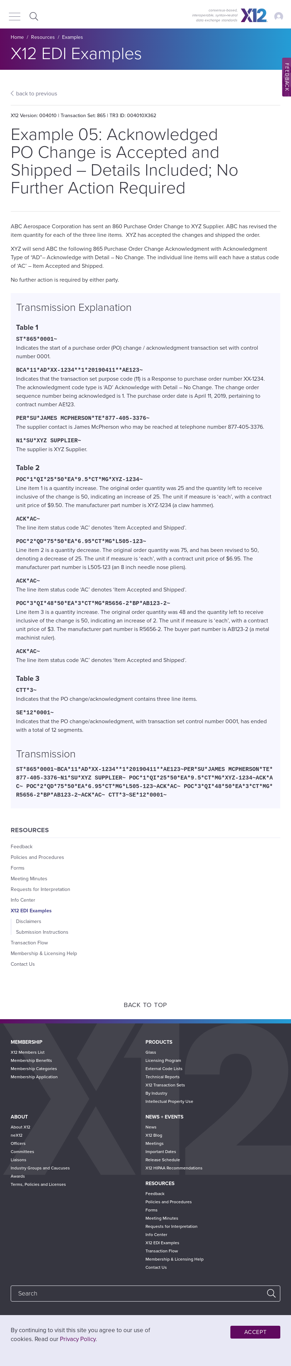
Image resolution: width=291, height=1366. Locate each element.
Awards (18, 1176)
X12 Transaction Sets (165, 1085)
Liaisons (18, 1159)
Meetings (155, 1143)
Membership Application (34, 1076)
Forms (18, 868)
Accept (255, 1332)
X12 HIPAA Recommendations (174, 1168)
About (19, 1117)
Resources (43, 37)
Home (17, 37)
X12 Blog (154, 1135)
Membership (26, 1042)
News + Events (164, 1117)
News (151, 1127)
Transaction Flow (29, 943)
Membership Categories (34, 1068)
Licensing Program (163, 1060)
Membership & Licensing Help (44, 953)
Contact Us (23, 964)
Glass (151, 1052)
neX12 (16, 1135)
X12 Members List (28, 1052)
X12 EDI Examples (31, 911)
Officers (18, 1143)
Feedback (21, 847)
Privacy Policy (78, 1339)
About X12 (20, 1127)
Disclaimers (28, 921)
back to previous (36, 93)
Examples (72, 37)
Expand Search (33, 16)
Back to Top (145, 1005)
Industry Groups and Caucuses (40, 1168)
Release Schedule (163, 1159)
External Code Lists (164, 1068)
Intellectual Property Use (169, 1101)
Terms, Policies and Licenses (38, 1184)
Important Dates (161, 1151)
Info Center (23, 900)
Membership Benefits (31, 1060)
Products (159, 1042)
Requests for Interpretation (40, 889)
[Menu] (14, 17)
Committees (22, 1151)
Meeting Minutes (29, 879)
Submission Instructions (42, 932)
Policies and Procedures (37, 857)
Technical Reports (163, 1076)
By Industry (156, 1093)
